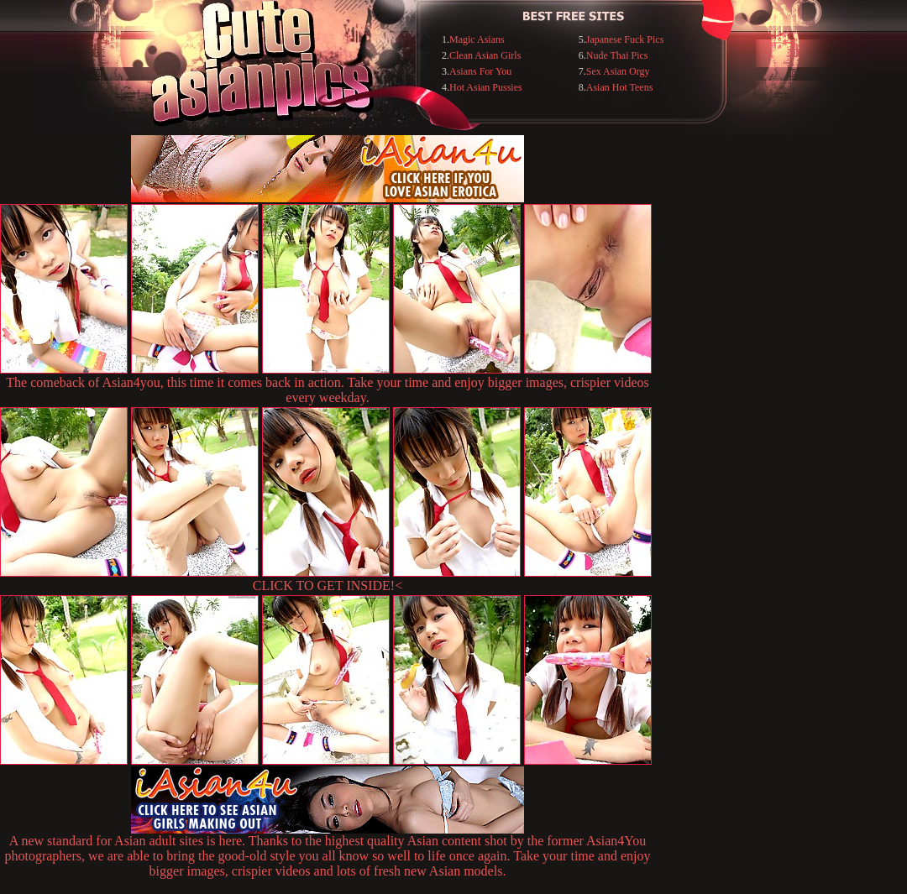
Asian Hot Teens (619, 87)
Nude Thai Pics (617, 55)
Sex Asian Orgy (618, 71)
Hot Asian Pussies (485, 87)
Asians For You (480, 71)
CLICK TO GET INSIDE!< (327, 585)
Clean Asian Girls (485, 55)
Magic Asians (477, 39)
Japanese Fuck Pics (625, 39)
